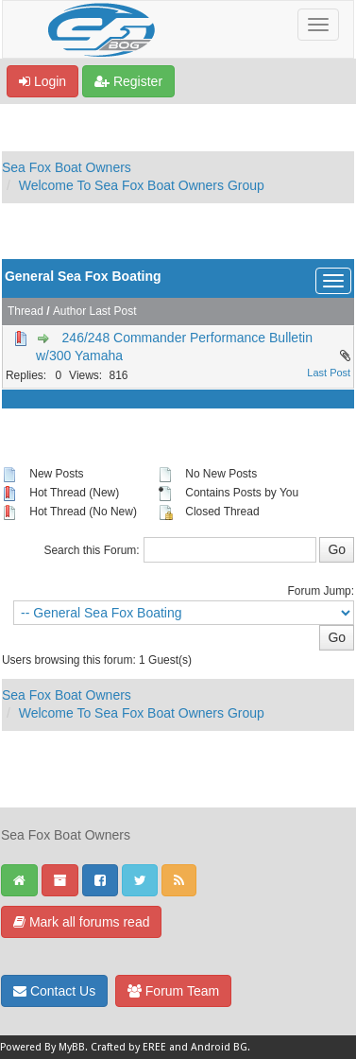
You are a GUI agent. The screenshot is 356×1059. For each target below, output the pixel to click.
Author (69, 311)
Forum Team (173, 990)
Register (128, 81)
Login (42, 81)
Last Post (113, 311)
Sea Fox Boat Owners (66, 167)
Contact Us (54, 990)
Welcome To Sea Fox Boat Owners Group (141, 185)
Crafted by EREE (128, 1047)
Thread (25, 311)
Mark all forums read (81, 921)
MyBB (72, 1047)
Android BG (219, 1047)
